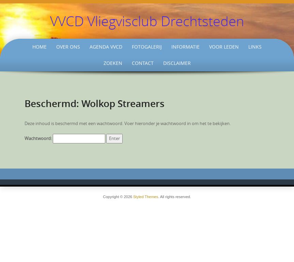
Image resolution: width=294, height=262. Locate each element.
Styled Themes (145, 197)
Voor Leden (224, 46)
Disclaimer (177, 63)
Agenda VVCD (106, 46)
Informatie (185, 46)
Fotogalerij (147, 46)
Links (255, 46)
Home (39, 46)
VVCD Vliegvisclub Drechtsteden (147, 21)
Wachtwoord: (65, 138)
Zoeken (113, 63)
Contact (143, 63)
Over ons (68, 46)
